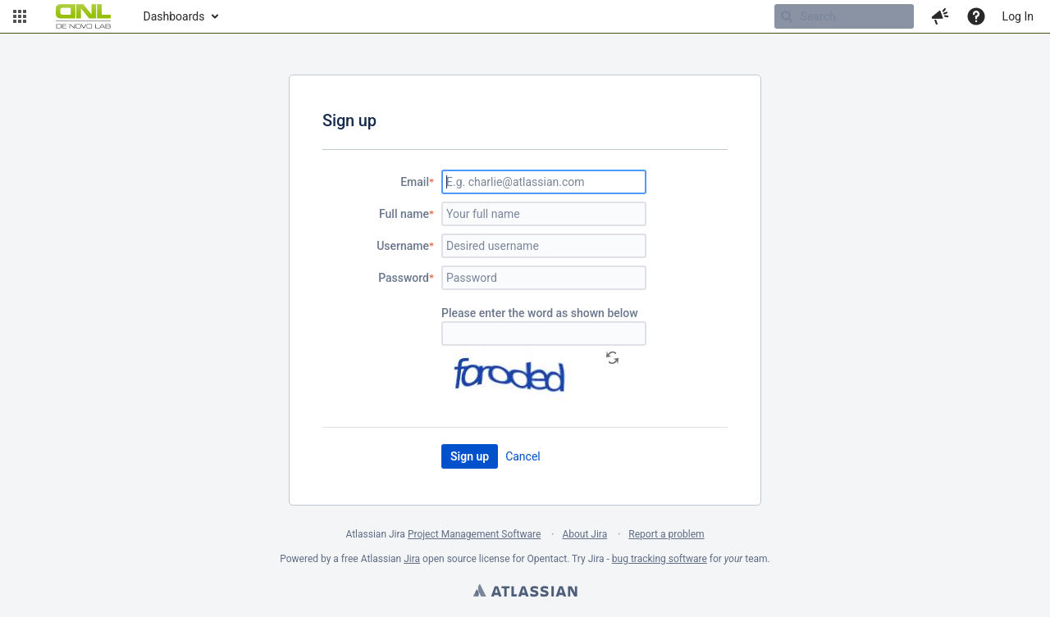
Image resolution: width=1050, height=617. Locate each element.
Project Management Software (474, 534)
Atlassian (525, 592)
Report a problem (666, 534)
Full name (404, 213)
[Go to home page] (83, 16)
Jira (412, 559)
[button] (19, 16)
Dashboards (174, 16)
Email (414, 181)
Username (403, 245)
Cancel (523, 456)
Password (403, 277)
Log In (1018, 16)
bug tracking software (659, 559)
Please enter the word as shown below (539, 313)
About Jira (584, 534)
